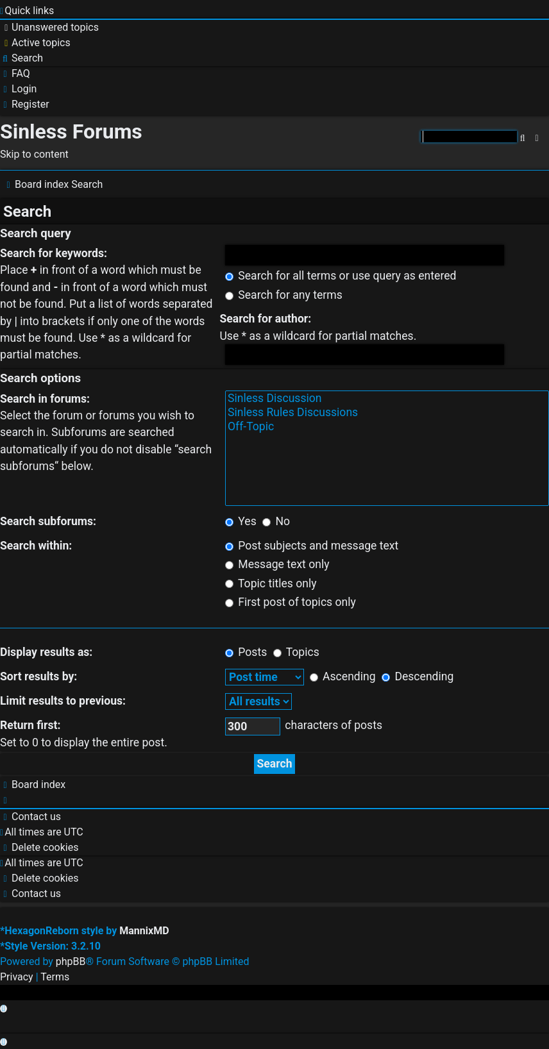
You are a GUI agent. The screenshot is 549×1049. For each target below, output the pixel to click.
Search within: (36, 545)
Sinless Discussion (387, 399)
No (276, 521)
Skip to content (34, 154)
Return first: (30, 725)
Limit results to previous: (63, 700)
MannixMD (144, 931)
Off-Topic (387, 427)
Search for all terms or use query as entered (341, 275)
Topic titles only (271, 583)
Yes (241, 521)
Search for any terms (283, 295)
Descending (417, 676)
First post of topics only (290, 602)
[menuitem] (49, 27)
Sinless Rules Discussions (387, 413)
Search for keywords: (53, 253)
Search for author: (265, 318)
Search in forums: (45, 398)
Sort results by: (38, 676)
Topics (296, 652)
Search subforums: (48, 521)
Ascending (343, 676)
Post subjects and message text (311, 545)
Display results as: (46, 652)
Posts (246, 652)
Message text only (277, 564)
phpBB (71, 961)
